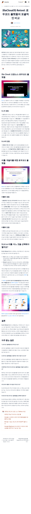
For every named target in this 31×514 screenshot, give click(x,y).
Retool (3, 186)
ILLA (3, 100)
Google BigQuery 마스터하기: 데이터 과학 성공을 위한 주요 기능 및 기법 (16, 427)
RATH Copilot (14, 282)
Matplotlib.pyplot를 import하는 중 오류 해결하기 (23, 440)
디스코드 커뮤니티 (12, 315)
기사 (2, 6)
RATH (25, 275)
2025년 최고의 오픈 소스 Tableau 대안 (15, 411)
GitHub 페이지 (25, 313)
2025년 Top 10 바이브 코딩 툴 (12, 414)
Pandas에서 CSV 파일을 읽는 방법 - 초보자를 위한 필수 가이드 (8, 440)
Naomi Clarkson (16, 23)
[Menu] (28, 2)
